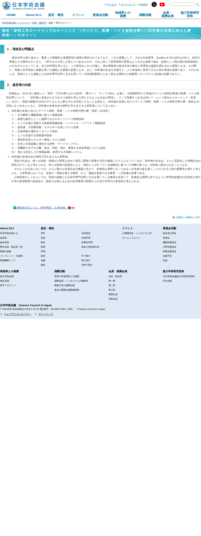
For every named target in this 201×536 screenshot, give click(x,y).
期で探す (85, 260)
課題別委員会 (169, 251)
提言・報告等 (39, 22)
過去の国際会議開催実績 (66, 290)
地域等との (122, 14)
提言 (43, 256)
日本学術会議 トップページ (16, 22)
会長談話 (85, 233)
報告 (51, 22)
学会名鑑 (167, 281)
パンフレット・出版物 (11, 256)
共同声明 (85, 238)
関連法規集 (5, 251)
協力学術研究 (190, 14)
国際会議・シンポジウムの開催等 (71, 281)
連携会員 (113, 294)
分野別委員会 (169, 247)
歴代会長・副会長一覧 (11, 247)
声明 (43, 251)
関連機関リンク (8, 260)
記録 (165, 260)
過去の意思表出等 (90, 247)
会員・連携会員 (117, 271)
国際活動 (145, 15)
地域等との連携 (9, 271)
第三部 (111, 290)
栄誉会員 (113, 299)
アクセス (111, 4)
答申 (43, 233)
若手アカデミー (8, 285)
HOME (11, 15)
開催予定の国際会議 (64, 285)
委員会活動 (100, 15)
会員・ (167, 14)
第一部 (111, 281)
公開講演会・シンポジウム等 (137, 233)
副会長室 (4, 242)
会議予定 (167, 256)
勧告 (43, 242)
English (143, 4)
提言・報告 (56, 15)
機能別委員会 (169, 242)
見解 (43, 260)
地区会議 (4, 281)
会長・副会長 (115, 276)
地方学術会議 (7, 276)
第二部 (111, 285)
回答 (43, 238)
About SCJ (33, 15)
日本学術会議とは (9, 233)
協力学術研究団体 (173, 271)
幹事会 (166, 238)
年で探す (85, 256)
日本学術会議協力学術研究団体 (178, 276)
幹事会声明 (87, 242)
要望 (43, 247)
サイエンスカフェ (131, 238)
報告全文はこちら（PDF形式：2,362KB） (42, 207)
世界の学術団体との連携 (66, 276)
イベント (78, 15)
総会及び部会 (169, 233)
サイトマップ (128, 4)
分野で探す (87, 265)
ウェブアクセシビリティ (17, 314)
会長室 (3, 238)
